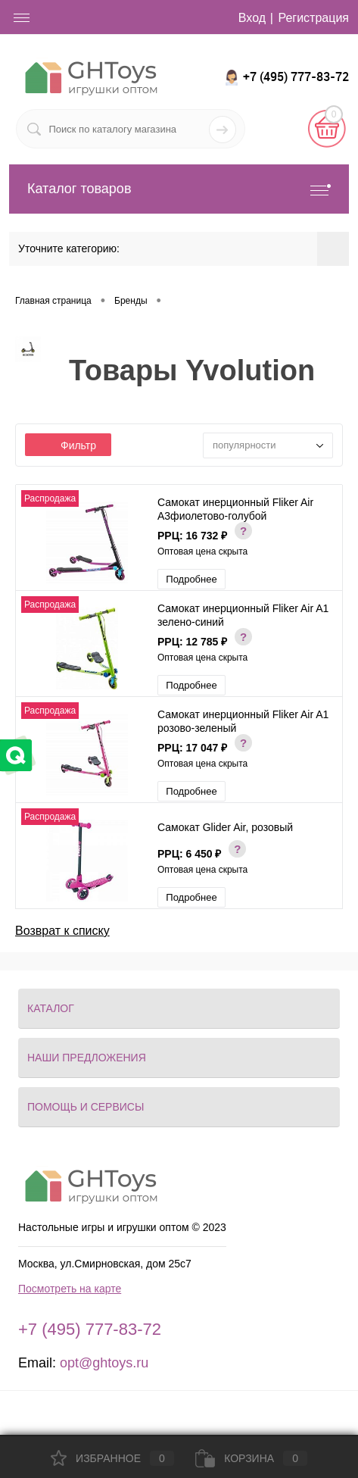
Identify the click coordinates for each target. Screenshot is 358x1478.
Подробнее (191, 579)
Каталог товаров (179, 189)
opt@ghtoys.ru (104, 1362)
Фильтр (68, 445)
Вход (252, 17)
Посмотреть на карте (69, 1289)
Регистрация (313, 17)
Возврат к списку (62, 930)
